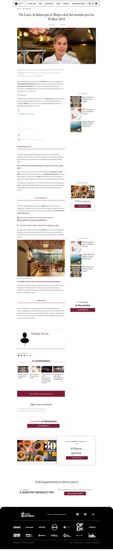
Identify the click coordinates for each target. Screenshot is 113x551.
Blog (40, 3)
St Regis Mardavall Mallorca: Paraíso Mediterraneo (88, 124)
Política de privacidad (96, 542)
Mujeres (41, 410)
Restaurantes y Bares (78, 3)
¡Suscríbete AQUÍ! (75, 493)
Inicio (19, 9)
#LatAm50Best (23, 220)
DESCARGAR (83, 206)
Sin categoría (27, 9)
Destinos (66, 3)
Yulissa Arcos (22, 95)
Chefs (58, 3)
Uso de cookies (87, 542)
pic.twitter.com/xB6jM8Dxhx (37, 220)
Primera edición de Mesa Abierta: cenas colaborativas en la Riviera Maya (58, 377)
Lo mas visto (32, 3)
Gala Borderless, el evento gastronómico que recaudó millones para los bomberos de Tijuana (46, 379)
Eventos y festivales (30, 410)
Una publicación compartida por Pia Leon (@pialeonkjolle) (32, 139)
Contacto (71, 542)
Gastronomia (49, 3)
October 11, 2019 (53, 225)
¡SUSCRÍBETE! (43, 426)
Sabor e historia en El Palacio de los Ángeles (22, 376)
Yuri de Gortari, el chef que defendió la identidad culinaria (43, 281)
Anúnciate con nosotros (78, 542)
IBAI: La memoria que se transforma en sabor (34, 376)
